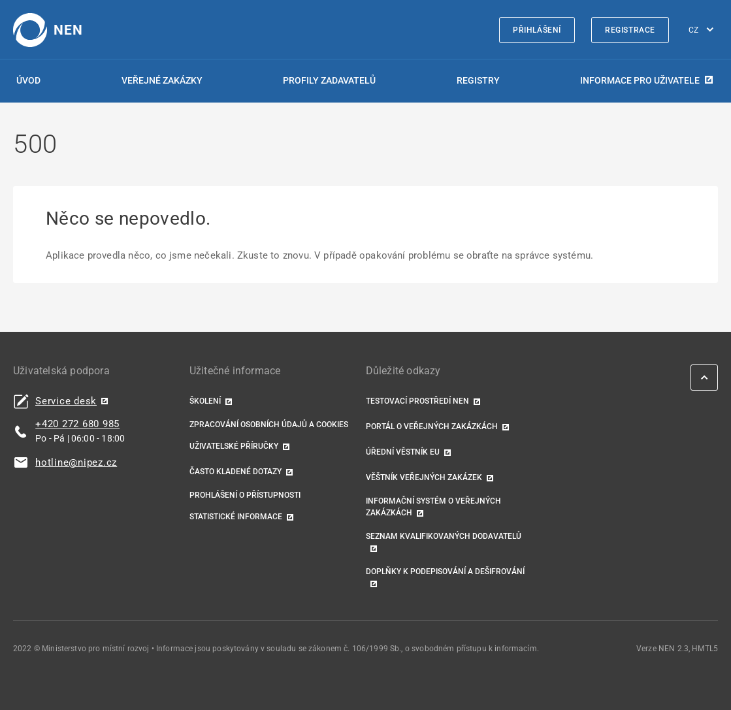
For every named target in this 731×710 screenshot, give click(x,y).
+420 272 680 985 (77, 424)
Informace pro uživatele (640, 80)
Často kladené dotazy (235, 471)
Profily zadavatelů (329, 80)
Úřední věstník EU (403, 452)
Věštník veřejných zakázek (424, 477)
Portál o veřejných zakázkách (432, 426)
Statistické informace (235, 516)
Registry (478, 80)
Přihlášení (537, 30)
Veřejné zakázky (162, 80)
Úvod (28, 80)
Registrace (630, 30)
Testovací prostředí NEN (417, 401)
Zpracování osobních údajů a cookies (268, 424)
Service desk (66, 401)
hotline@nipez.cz (76, 463)
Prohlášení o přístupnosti (245, 495)
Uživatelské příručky (233, 446)
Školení (205, 401)
